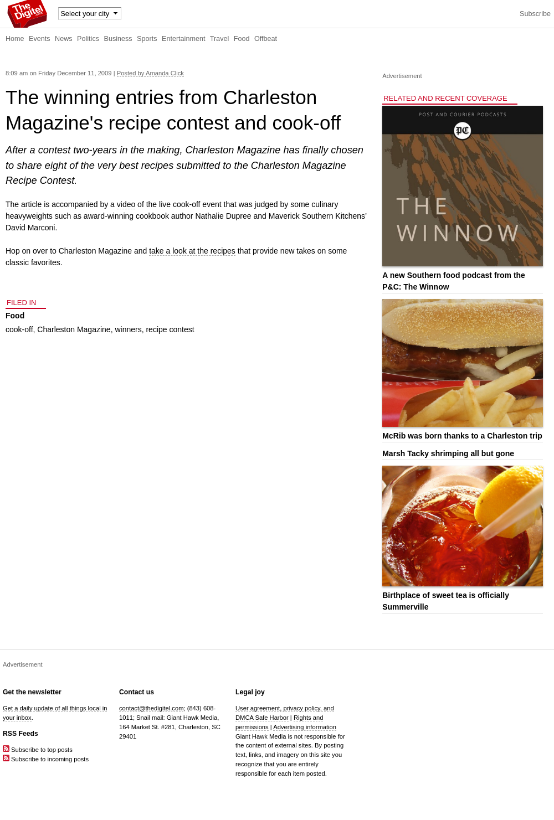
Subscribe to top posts (38, 749)
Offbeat (265, 39)
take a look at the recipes (192, 250)
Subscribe (535, 14)
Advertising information (304, 727)
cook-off (19, 329)
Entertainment (183, 39)
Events (39, 39)
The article (24, 204)
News (64, 39)
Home (15, 39)
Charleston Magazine (73, 329)
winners (128, 329)
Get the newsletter (32, 692)
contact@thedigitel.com (151, 708)
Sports (147, 39)
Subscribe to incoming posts (46, 759)
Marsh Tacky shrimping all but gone (448, 453)
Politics (88, 39)
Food (242, 39)
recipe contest (170, 329)
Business (118, 39)
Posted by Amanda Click (150, 73)
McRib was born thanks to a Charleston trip (462, 435)
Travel (219, 39)
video (126, 204)
